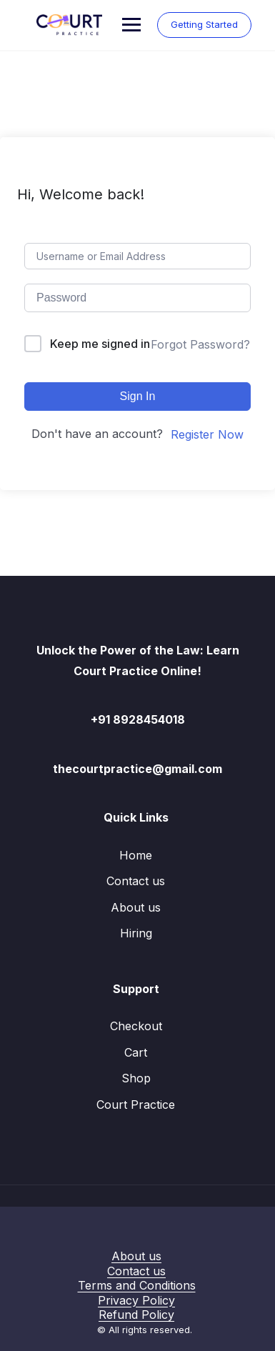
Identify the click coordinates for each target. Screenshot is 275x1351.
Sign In (138, 396)
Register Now (207, 434)
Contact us (135, 881)
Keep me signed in (100, 343)
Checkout (136, 1026)
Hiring (136, 933)
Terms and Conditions (137, 1285)
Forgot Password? (200, 344)
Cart (135, 1052)
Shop (136, 1078)
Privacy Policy (136, 1300)
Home (135, 855)
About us (136, 907)
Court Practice (135, 1104)
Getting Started (204, 24)
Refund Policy (136, 1314)
